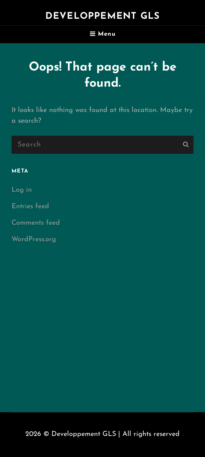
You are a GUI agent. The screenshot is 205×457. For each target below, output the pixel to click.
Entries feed (30, 206)
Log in (22, 190)
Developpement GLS (102, 16)
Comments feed (36, 223)
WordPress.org (34, 239)
